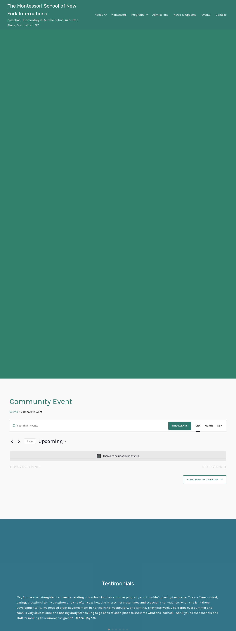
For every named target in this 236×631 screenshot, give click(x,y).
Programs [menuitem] (137, 14)
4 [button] (120, 629)
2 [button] (112, 629)
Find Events (180, 425)
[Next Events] (19, 441)
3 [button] (116, 629)
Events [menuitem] (206, 14)
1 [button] (109, 629)
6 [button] (127, 629)
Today (30, 441)
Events (14, 411)
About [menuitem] (99, 14)
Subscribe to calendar (202, 479)
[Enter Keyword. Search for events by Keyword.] (89, 426)
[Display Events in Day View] (219, 426)
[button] (105, 15)
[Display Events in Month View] (209, 426)
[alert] (118, 456)
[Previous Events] (12, 441)
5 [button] (123, 629)
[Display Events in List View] (198, 426)
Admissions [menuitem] (160, 14)
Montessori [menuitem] (118, 14)
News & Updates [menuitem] (184, 14)
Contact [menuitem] (221, 14)
